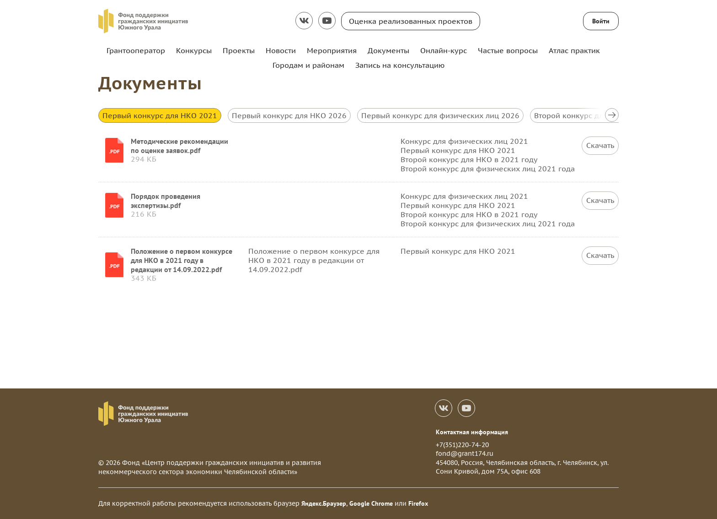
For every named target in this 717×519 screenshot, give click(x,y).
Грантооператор (136, 50)
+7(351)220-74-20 (462, 445)
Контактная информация (472, 432)
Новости (281, 50)
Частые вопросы (508, 50)
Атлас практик (574, 50)
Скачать (600, 145)
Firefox (418, 503)
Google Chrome (371, 503)
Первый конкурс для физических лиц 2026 (440, 115)
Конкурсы (194, 50)
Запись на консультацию (399, 65)
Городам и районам (308, 65)
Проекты (239, 50)
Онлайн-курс (443, 50)
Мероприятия (332, 50)
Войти (601, 21)
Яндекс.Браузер (323, 503)
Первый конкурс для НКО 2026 (289, 115)
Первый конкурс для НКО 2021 (159, 115)
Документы (388, 50)
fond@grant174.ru (464, 453)
